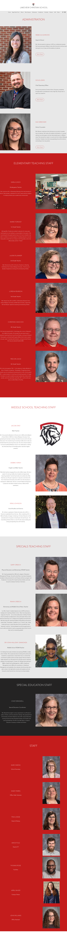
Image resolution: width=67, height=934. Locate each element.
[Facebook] (63, 12)
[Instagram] (65, 12)
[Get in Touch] (40, 54)
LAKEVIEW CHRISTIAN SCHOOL (34, 7)
